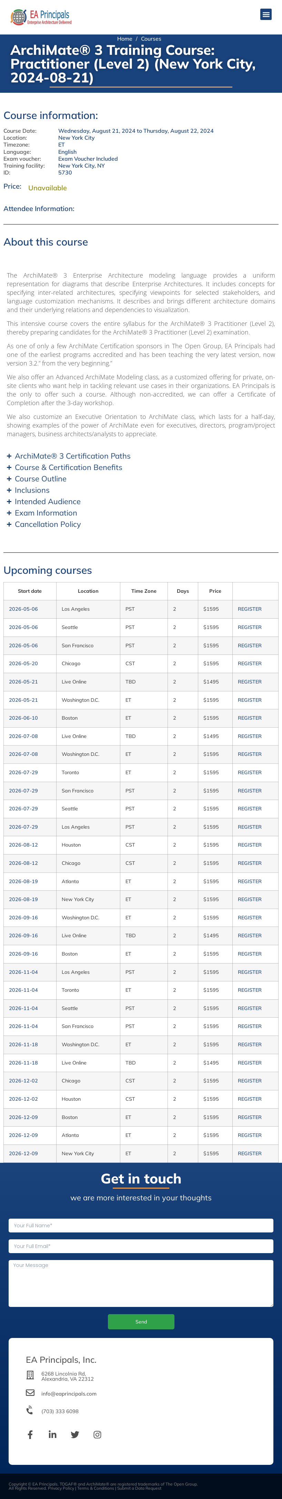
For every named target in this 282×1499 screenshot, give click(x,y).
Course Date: (20, 131)
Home (124, 38)
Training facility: (24, 165)
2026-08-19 (23, 881)
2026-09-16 (23, 918)
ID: (6, 172)
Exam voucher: (22, 159)
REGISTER (250, 609)
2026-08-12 (23, 845)
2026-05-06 (23, 609)
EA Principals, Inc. (61, 1359)
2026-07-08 (23, 736)
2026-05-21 (23, 682)
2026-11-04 (23, 972)
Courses (151, 38)
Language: (17, 152)
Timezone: (16, 144)
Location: (15, 137)
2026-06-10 (23, 718)
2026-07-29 (23, 772)
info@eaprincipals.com (69, 1393)
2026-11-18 (23, 1044)
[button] (266, 14)
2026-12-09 (23, 1117)
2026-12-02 (23, 1081)
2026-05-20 (23, 663)
